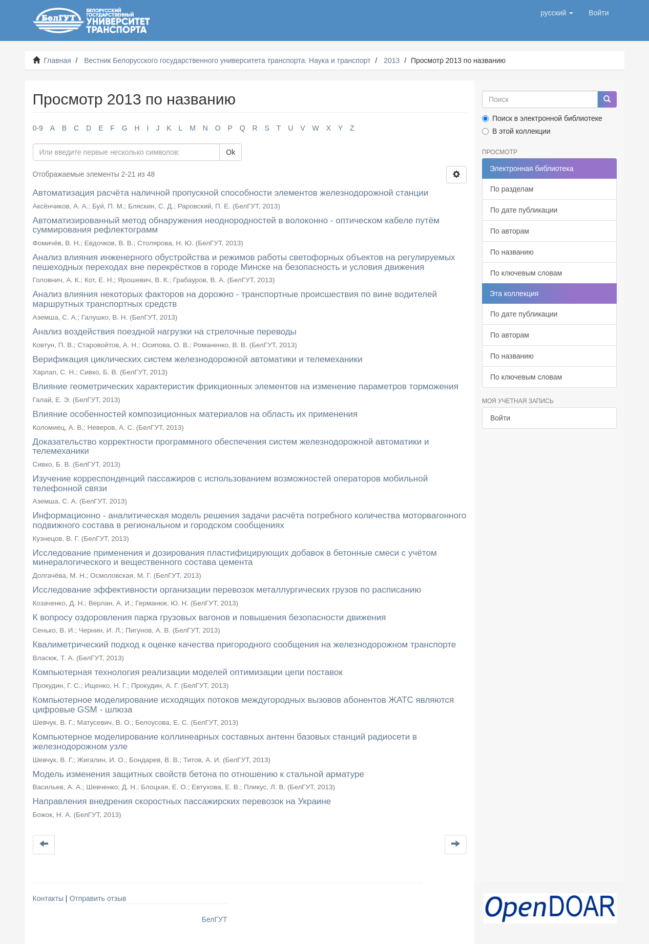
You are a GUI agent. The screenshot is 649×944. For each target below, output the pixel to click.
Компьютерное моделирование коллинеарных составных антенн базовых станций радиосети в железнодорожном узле (225, 741)
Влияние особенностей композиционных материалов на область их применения (195, 414)
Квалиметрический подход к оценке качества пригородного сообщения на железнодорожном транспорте (244, 644)
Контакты (48, 898)
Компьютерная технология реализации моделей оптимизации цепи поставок (188, 672)
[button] (557, 13)
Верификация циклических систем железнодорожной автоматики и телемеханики (198, 359)
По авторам (509, 231)
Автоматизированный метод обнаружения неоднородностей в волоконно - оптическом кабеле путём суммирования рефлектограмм (236, 225)
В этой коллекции (516, 131)
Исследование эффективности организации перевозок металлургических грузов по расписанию (227, 590)
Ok (230, 152)
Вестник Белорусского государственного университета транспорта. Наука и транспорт (227, 60)
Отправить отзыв (97, 898)
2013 (392, 60)
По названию (512, 252)
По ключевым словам (526, 273)
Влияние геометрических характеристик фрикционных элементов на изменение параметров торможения (245, 386)
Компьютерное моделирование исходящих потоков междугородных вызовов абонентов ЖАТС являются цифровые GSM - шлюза (243, 705)
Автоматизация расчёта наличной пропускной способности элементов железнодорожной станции (231, 193)
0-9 (38, 128)
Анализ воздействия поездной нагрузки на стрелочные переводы (165, 332)
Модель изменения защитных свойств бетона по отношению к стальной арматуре (199, 774)
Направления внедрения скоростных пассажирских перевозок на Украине (182, 801)
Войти (500, 418)
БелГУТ (214, 919)
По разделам (511, 189)
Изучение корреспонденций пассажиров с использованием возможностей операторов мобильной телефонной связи (230, 483)
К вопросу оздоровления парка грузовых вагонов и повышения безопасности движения (209, 617)
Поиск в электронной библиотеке (542, 118)
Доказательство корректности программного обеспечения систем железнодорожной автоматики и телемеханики (231, 446)
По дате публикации (523, 210)
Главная (57, 60)
